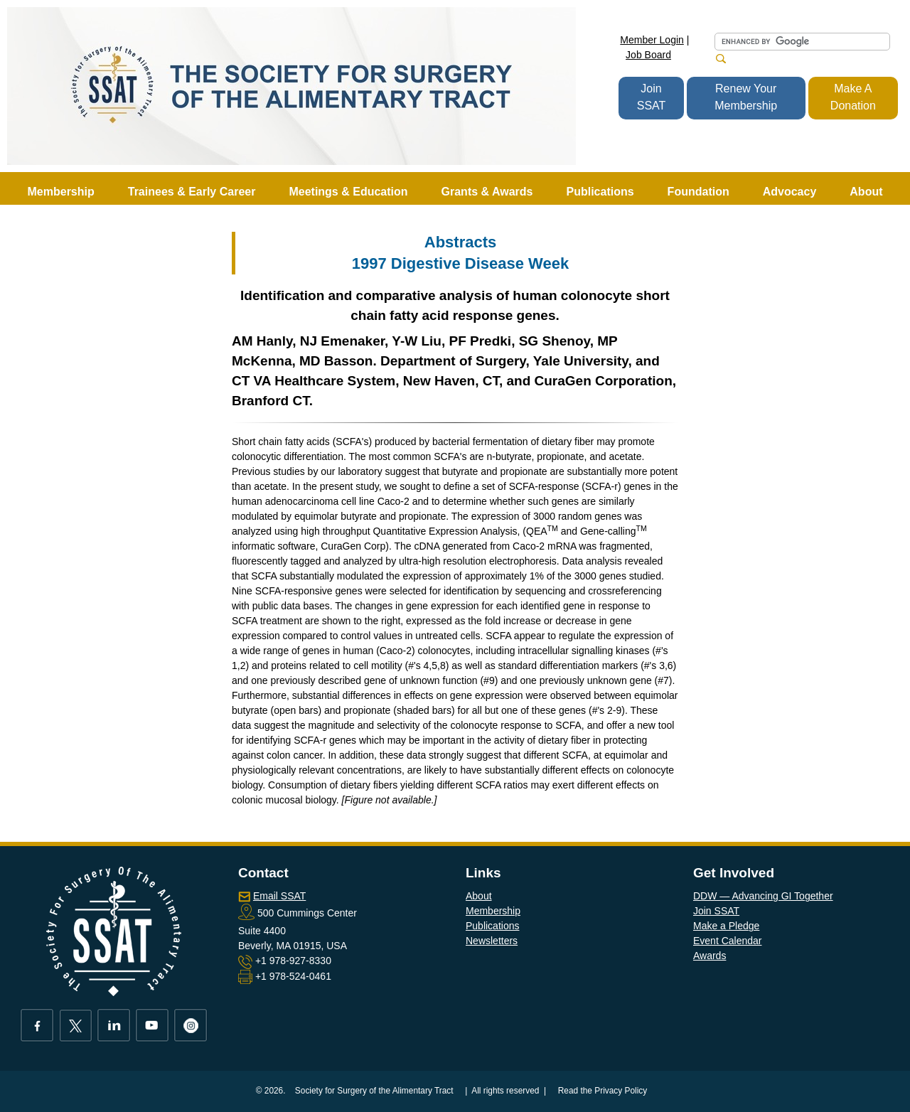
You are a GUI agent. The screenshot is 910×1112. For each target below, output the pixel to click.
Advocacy (790, 192)
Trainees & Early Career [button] (192, 192)
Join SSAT (651, 97)
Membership (493, 910)
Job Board (648, 54)
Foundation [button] (698, 192)
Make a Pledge (726, 925)
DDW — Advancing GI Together (763, 896)
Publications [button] (599, 192)
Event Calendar (727, 940)
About (479, 896)
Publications (493, 925)
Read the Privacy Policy (603, 1091)
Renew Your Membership (745, 97)
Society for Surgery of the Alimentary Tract (374, 1091)
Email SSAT (279, 896)
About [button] (866, 192)
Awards (709, 955)
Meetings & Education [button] (348, 192)
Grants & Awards (487, 192)
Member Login (652, 40)
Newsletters (492, 940)
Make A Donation (853, 97)
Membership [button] (61, 192)
